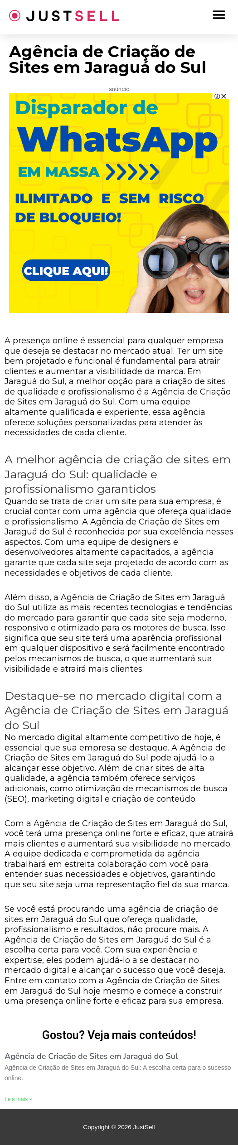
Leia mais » (18, 1099)
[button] (219, 15)
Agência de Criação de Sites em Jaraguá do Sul (91, 1056)
